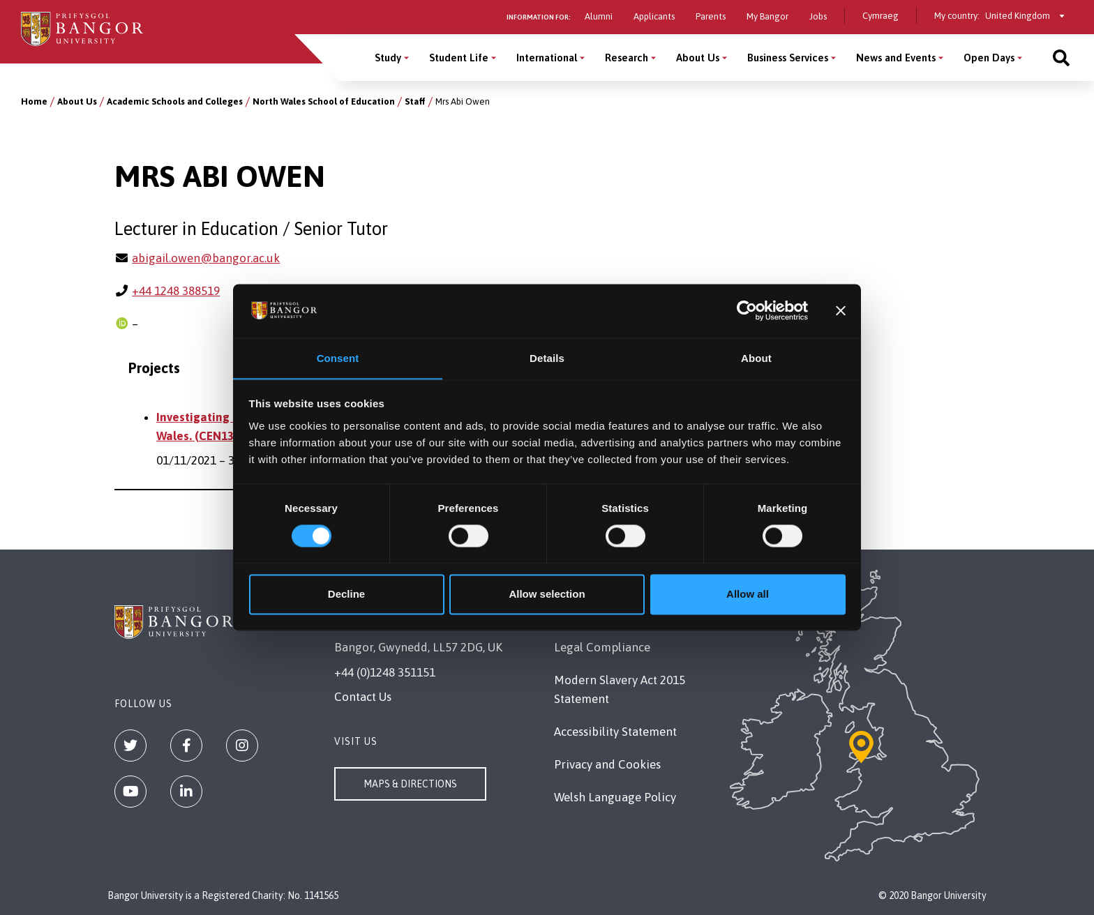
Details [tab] (547, 358)
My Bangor (767, 16)
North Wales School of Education (324, 101)
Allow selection (547, 594)
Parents (711, 16)
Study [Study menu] (388, 57)
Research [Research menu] (626, 57)
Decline (346, 594)
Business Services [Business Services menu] (787, 57)
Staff (415, 101)
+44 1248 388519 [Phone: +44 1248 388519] (176, 291)
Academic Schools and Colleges (175, 101)
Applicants (654, 16)
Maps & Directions (410, 783)
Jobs (818, 16)
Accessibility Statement (615, 732)
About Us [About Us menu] (697, 57)
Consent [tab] (338, 358)
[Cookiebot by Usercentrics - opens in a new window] (747, 310)
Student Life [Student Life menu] (458, 57)
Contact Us (362, 697)
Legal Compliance (602, 647)
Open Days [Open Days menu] (989, 57)
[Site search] (1061, 57)
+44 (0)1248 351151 (384, 672)
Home (34, 101)
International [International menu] (546, 57)
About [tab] (756, 358)
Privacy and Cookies (607, 764)
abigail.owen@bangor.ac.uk (206, 258)
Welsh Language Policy (615, 797)
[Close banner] (841, 310)
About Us (77, 101)
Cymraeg (880, 15)
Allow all (747, 594)
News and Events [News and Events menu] (896, 57)
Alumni (599, 16)
